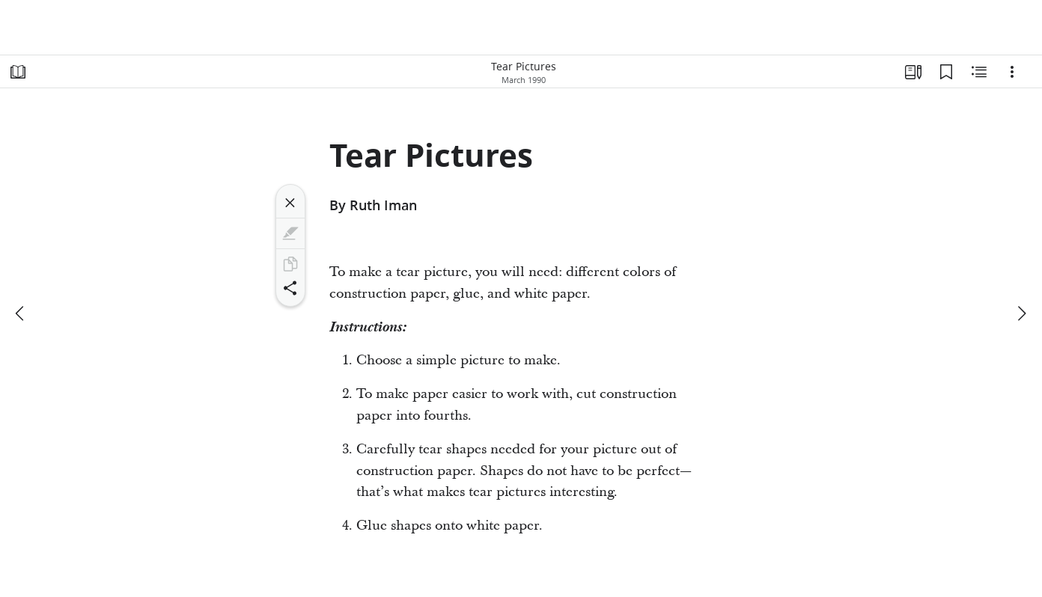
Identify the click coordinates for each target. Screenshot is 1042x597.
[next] (1021, 313)
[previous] (21, 313)
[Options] (1012, 71)
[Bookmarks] (946, 71)
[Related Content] (979, 71)
